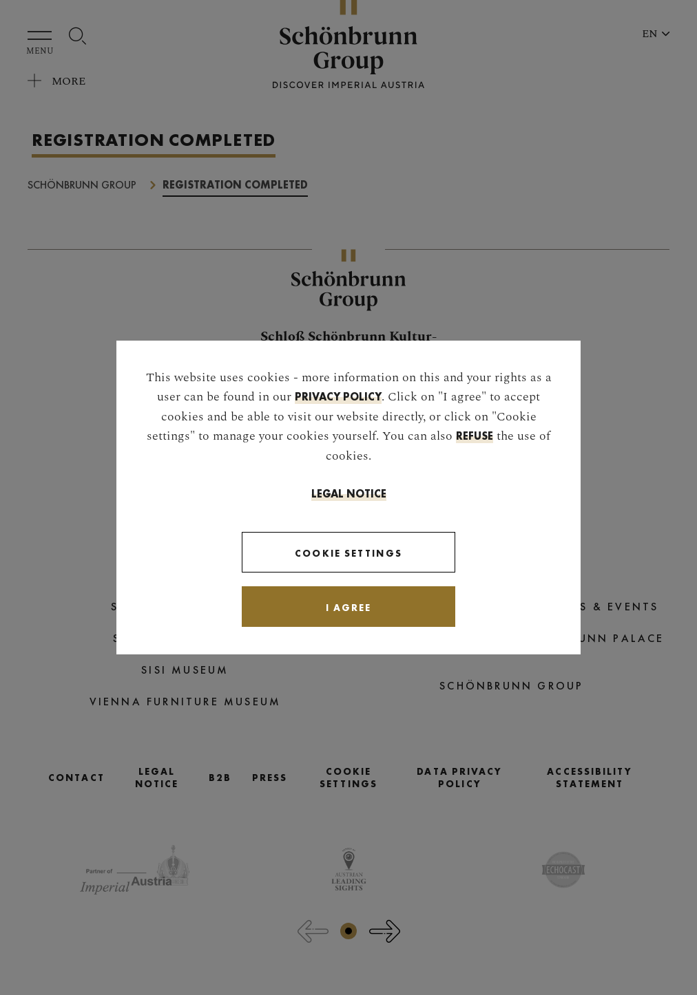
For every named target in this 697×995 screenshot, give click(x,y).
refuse (474, 436)
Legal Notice (348, 493)
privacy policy (338, 396)
